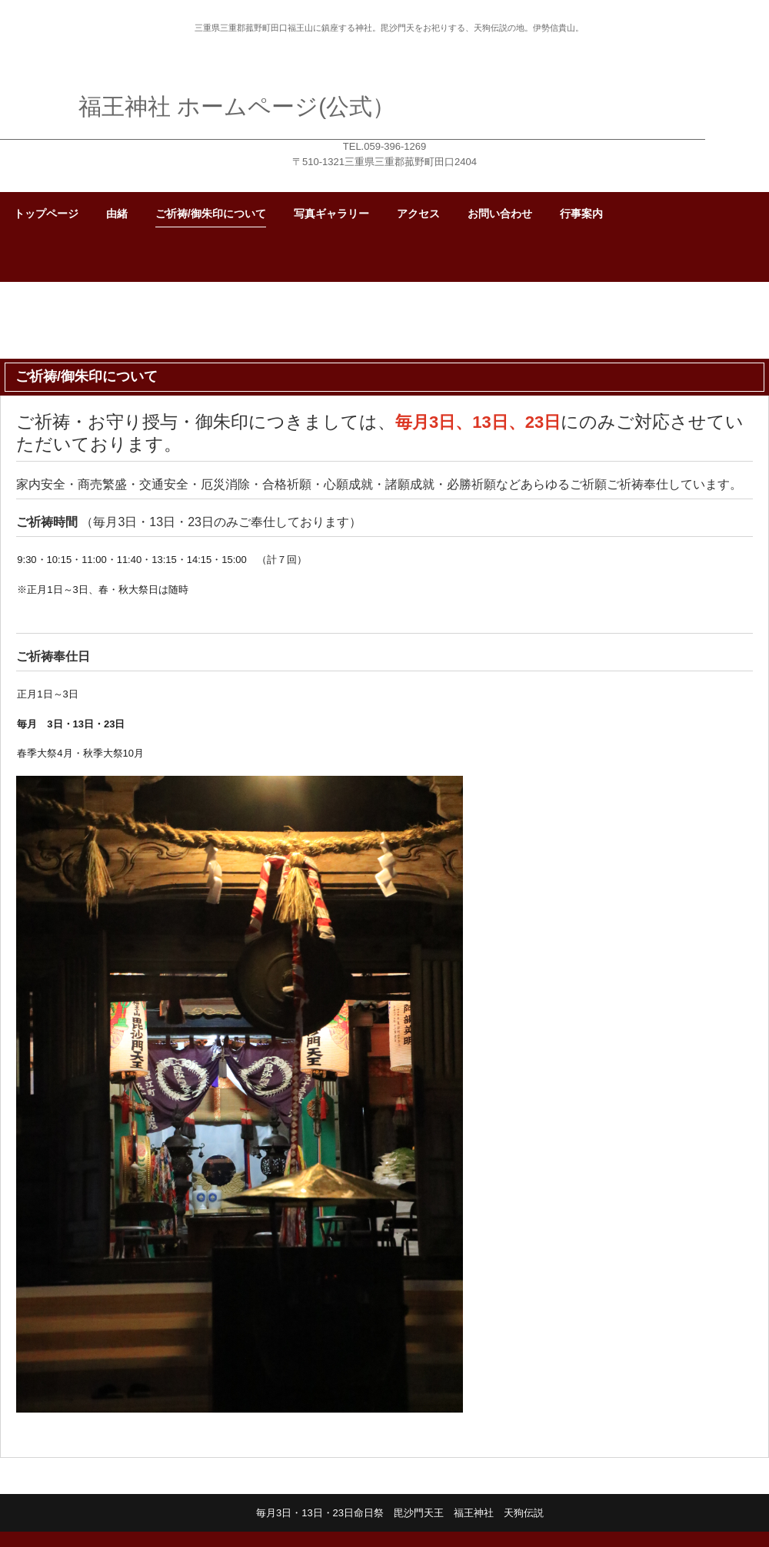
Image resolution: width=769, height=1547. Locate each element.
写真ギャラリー (331, 213)
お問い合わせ (500, 213)
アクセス (418, 213)
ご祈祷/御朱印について (210, 213)
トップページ (46, 213)
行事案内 (581, 213)
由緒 (117, 213)
